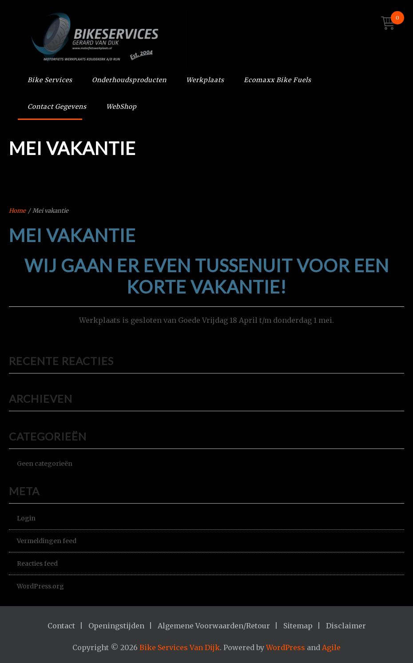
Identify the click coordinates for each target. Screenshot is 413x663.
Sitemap (298, 625)
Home (17, 210)
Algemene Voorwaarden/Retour (214, 625)
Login (26, 518)
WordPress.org (40, 586)
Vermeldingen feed (46, 541)
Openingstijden (116, 625)
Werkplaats (205, 80)
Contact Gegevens (57, 107)
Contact (61, 625)
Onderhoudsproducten (129, 80)
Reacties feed (37, 564)
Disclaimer (346, 625)
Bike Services (50, 80)
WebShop (121, 107)
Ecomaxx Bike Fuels (277, 80)
